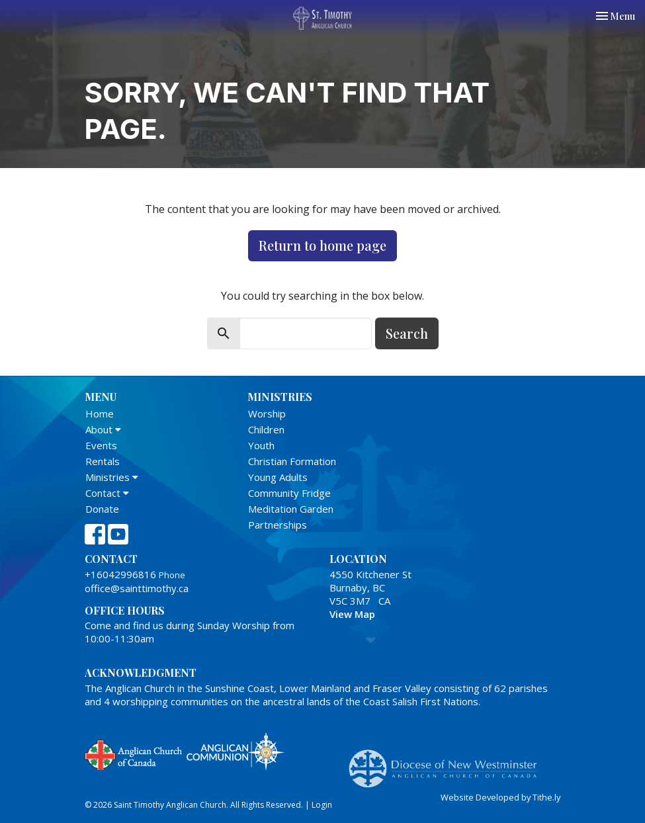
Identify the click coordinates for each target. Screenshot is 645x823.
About (103, 429)
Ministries (111, 477)
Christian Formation (292, 461)
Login (322, 804)
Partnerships (277, 524)
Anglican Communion (235, 751)
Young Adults (278, 477)
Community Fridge (289, 492)
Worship (267, 413)
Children (266, 429)
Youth (261, 445)
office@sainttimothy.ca (137, 588)
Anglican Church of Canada (134, 753)
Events (101, 445)
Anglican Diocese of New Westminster (447, 762)
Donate (102, 508)
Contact (107, 492)
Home (99, 413)
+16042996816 (120, 574)
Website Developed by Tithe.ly (500, 797)
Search (407, 333)
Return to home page (322, 245)
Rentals (102, 461)
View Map (352, 614)
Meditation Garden (290, 508)
